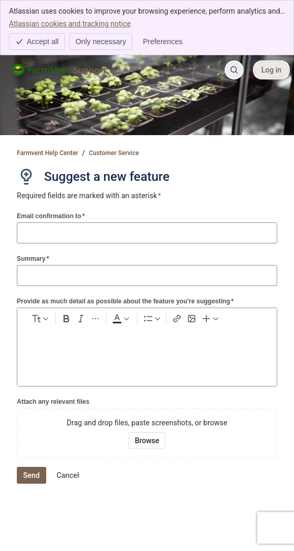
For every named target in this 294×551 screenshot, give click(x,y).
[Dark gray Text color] (121, 318)
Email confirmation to (51, 216)
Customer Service (114, 153)
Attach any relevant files (53, 401)
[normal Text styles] (39, 318)
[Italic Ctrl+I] (81, 318)
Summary (33, 258)
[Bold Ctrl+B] (66, 318)
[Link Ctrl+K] (177, 318)
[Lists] (152, 318)
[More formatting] (95, 318)
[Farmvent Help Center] (60, 70)
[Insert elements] (211, 318)
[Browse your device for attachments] (147, 440)
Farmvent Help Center (47, 153)
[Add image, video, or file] (191, 318)
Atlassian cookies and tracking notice (70, 23)
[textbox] (147, 348)
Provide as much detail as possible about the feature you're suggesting (125, 301)
